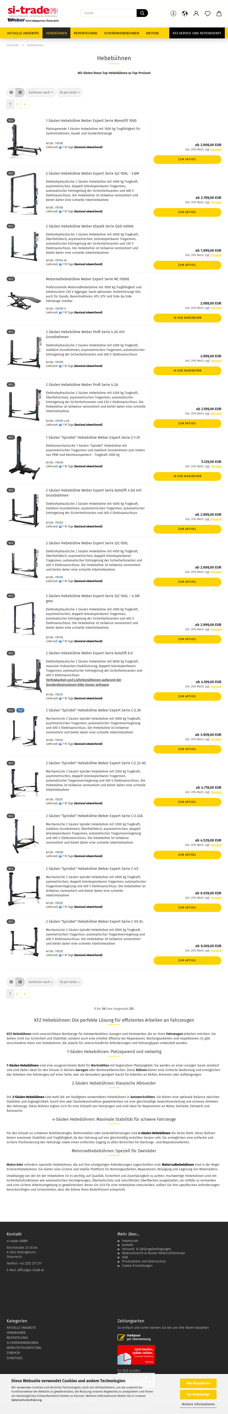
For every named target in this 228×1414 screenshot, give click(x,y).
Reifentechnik (85, 33)
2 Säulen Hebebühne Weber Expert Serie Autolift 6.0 (89, 653)
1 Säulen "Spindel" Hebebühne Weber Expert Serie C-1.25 (93, 437)
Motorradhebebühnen (178, 1165)
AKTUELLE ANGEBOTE (21, 1328)
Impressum (130, 1241)
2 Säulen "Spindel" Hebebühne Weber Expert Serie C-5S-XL (94, 921)
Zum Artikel (187, 159)
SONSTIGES (15, 1358)
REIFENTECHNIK (17, 1338)
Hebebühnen (56, 33)
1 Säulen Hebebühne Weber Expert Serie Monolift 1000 (91, 120)
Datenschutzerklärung (26, 1400)
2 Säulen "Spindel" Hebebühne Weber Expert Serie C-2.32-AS (96, 763)
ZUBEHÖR (13, 1353)
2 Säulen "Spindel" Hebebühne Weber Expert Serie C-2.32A (94, 816)
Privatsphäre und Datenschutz (144, 1261)
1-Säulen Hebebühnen (23, 1065)
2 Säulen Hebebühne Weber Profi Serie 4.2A (82, 384)
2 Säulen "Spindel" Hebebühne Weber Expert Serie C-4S (92, 868)
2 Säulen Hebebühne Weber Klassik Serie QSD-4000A (89, 226)
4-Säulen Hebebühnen (154, 1133)
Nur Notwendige (198, 1394)
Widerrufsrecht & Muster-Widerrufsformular (153, 1253)
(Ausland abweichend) (88, 147)
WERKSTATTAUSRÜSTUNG (24, 1348)
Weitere (152, 33)
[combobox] (41, 92)
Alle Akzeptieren (198, 1383)
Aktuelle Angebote (23, 33)
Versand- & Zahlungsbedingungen (146, 1249)
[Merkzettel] (207, 14)
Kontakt (127, 1245)
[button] (196, 14)
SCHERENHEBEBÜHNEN (22, 1343)
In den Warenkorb (187, 317)
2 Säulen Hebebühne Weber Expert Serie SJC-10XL (87, 543)
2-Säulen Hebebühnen (28, 1097)
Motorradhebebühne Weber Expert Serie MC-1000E (88, 279)
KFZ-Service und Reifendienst (197, 33)
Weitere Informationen (198, 1404)
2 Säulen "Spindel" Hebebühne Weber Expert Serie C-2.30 (93, 710)
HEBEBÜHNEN (16, 1333)
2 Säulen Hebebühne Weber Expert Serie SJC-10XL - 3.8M (92, 173)
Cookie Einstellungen (137, 1266)
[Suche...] (142, 13)
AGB (125, 1257)
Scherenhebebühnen (121, 33)
